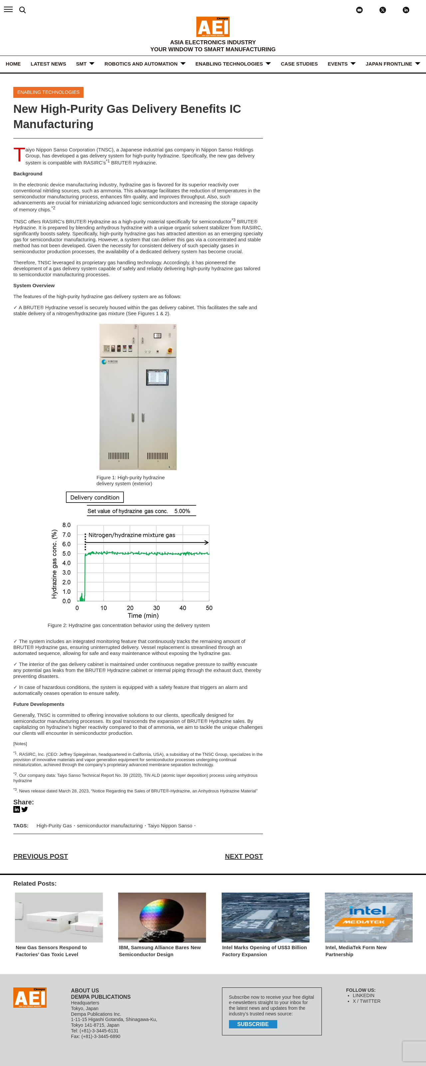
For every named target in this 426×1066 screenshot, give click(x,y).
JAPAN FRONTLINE (389, 64)
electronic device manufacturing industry (71, 184)
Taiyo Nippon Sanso (169, 825)
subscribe (253, 1024)
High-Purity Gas (54, 825)
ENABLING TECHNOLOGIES (229, 64)
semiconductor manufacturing (109, 825)
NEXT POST (244, 856)
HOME (13, 64)
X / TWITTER (366, 1001)
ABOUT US (85, 990)
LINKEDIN (363, 995)
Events (338, 64)
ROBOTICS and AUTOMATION (141, 64)
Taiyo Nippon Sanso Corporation (60, 149)
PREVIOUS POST (40, 856)
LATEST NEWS (48, 64)
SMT (81, 64)
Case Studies (299, 64)
